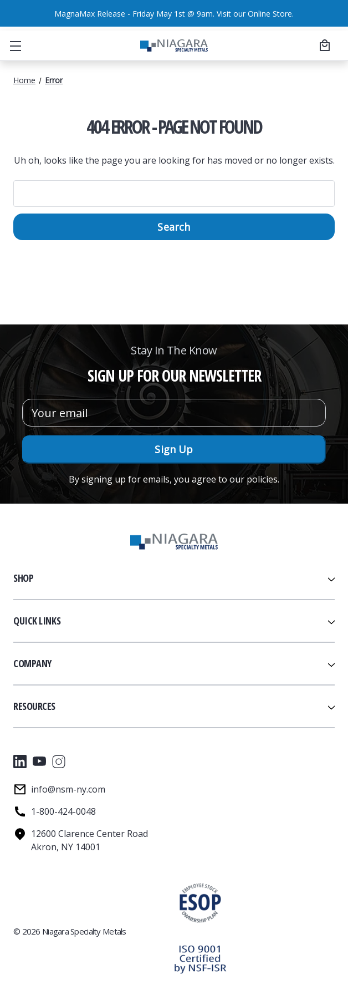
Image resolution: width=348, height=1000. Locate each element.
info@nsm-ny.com (68, 789)
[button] (200, 959)
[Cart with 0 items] (323, 45)
